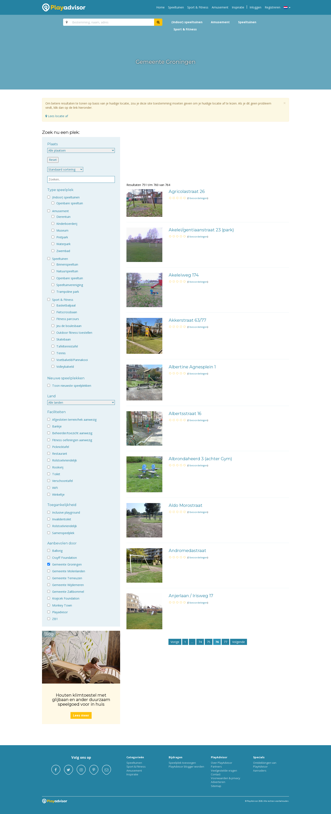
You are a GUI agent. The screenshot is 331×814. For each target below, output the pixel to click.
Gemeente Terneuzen (67, 578)
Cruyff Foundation (64, 558)
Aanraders (259, 770)
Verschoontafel (62, 481)
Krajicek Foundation (65, 598)
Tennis (61, 353)
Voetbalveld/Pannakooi (72, 360)
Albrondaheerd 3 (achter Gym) (200, 458)
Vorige (175, 642)
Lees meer (81, 715)
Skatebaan (63, 339)
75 (208, 642)
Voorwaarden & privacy (225, 778)
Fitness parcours (67, 319)
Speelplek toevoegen (182, 763)
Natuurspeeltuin (67, 271)
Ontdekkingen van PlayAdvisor (264, 764)
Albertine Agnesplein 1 (192, 366)
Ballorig (57, 551)
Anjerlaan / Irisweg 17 (191, 595)
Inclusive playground (66, 512)
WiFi (55, 488)
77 (225, 642)
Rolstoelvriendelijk (64, 460)
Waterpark (63, 244)
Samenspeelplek (63, 533)
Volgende (238, 642)
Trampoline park (67, 292)
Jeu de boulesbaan (68, 326)
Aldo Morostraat (185, 505)
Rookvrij (57, 467)
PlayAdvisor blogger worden (186, 766)
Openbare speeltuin (69, 203)
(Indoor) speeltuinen (186, 22)
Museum (62, 230)
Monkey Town (62, 605)
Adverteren (218, 782)
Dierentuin (63, 217)
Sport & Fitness (197, 7)
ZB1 (55, 619)
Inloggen (255, 7)
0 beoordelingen (197, 198)
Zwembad (63, 251)
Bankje (57, 426)
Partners (216, 766)
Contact (215, 774)
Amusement (220, 7)
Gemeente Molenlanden (68, 571)
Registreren (272, 7)
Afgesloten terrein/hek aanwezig (74, 420)
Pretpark (62, 237)
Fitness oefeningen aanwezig (72, 440)
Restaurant (59, 454)
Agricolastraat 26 (187, 191)
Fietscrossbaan (66, 312)
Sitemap (216, 786)
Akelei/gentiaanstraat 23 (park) (201, 229)
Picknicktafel (60, 447)
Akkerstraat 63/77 (187, 320)
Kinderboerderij (66, 224)
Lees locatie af (56, 116)
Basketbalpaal (66, 305)
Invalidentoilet (61, 519)
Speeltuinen (176, 7)
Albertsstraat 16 (185, 413)
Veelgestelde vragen (224, 770)
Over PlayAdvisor (221, 763)
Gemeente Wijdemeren (68, 585)
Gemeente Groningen (67, 564)
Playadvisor (60, 612)
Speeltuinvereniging (69, 285)
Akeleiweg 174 (184, 275)
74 (200, 642)
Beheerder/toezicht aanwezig (72, 433)
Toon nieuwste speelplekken (71, 386)
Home (160, 7)
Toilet (56, 474)
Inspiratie (238, 7)
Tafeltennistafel (67, 346)
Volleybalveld (65, 367)
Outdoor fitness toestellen (74, 333)
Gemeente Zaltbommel (68, 592)
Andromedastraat (187, 550)
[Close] (284, 103)
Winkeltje (58, 494)
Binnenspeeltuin (67, 264)
